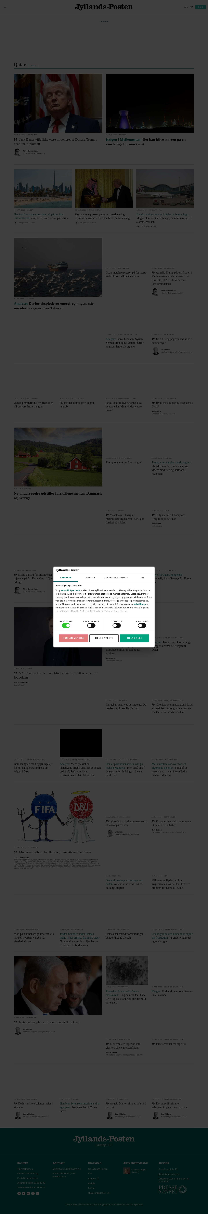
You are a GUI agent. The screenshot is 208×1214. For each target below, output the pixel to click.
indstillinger (140, 604)
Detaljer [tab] (90, 578)
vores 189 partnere (70, 590)
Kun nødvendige (73, 638)
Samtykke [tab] (65, 578)
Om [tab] (142, 578)
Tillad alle (134, 638)
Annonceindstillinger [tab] (116, 578)
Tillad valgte (104, 638)
